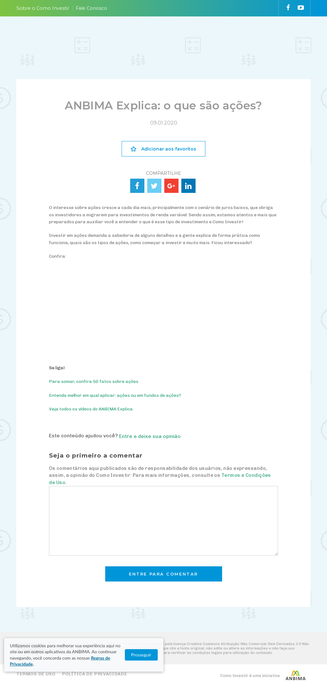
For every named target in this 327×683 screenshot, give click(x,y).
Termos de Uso (36, 674)
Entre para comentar (163, 574)
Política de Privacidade (94, 674)
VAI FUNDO (204, 35)
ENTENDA (98, 35)
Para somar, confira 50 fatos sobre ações (93, 381)
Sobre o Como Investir (42, 8)
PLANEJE (63, 35)
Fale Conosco (91, 8)
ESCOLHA (134, 35)
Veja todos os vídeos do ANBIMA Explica (91, 409)
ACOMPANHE (173, 35)
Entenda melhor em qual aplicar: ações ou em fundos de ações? (115, 395)
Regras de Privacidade (83, 664)
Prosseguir (297, 661)
